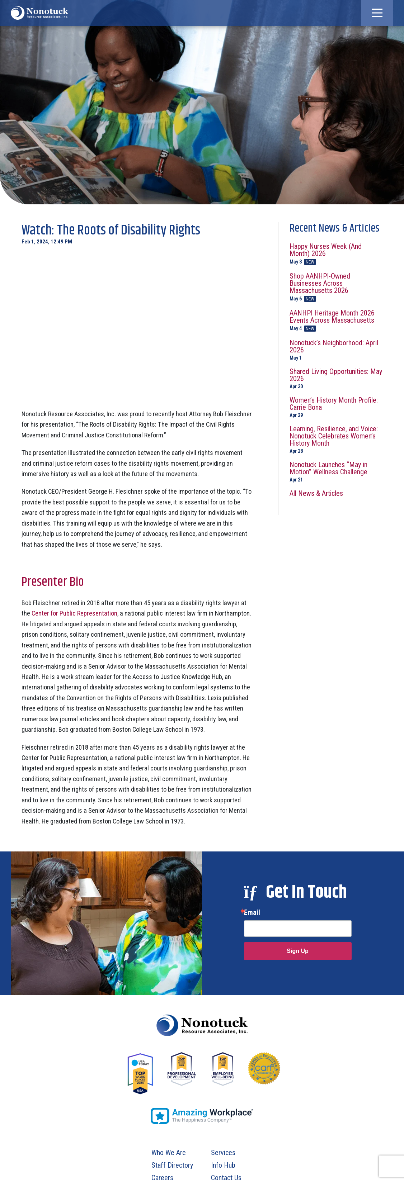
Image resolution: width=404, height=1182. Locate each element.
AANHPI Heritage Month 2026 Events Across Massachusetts (336, 320)
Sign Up (297, 951)
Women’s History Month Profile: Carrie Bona (336, 407)
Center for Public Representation (74, 613)
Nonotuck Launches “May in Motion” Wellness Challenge (336, 471)
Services (223, 1152)
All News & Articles (316, 493)
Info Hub (223, 1165)
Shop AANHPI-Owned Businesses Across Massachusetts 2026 (336, 287)
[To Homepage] (39, 13)
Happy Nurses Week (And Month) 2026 (336, 254)
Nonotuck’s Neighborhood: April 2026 (336, 349)
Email (252, 912)
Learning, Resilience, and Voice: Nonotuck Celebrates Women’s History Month (336, 439)
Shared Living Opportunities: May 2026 (336, 378)
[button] (377, 13)
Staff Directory (172, 1165)
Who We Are (168, 1152)
